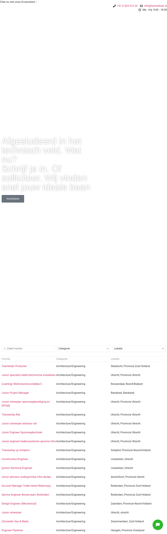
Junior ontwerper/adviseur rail (19, 423)
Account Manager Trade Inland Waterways (26, 485)
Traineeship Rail (11, 414)
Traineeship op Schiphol (16, 450)
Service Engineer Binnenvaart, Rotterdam (25, 494)
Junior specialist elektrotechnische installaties (29, 375)
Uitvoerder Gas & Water (15, 521)
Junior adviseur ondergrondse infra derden (26, 476)
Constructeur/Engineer (15, 459)
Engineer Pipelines (12, 530)
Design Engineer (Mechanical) (19, 503)
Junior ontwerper (12, 512)
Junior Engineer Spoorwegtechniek (22, 432)
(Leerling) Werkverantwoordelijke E (22, 384)
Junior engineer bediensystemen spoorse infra (29, 441)
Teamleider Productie (14, 366)
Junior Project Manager (15, 392)
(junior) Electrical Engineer (17, 468)
